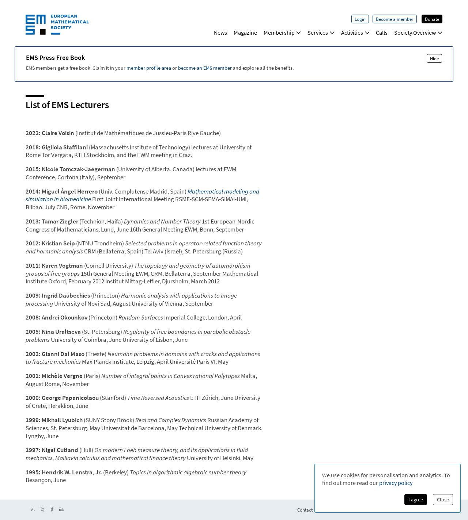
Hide (434, 58)
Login (360, 19)
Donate (432, 19)
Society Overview (418, 32)
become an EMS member (205, 68)
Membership (282, 32)
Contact (305, 510)
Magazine (245, 32)
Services (321, 32)
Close (443, 499)
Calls (382, 32)
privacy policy (395, 482)
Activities (355, 32)
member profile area (149, 68)
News (220, 32)
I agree (415, 499)
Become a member (395, 19)
